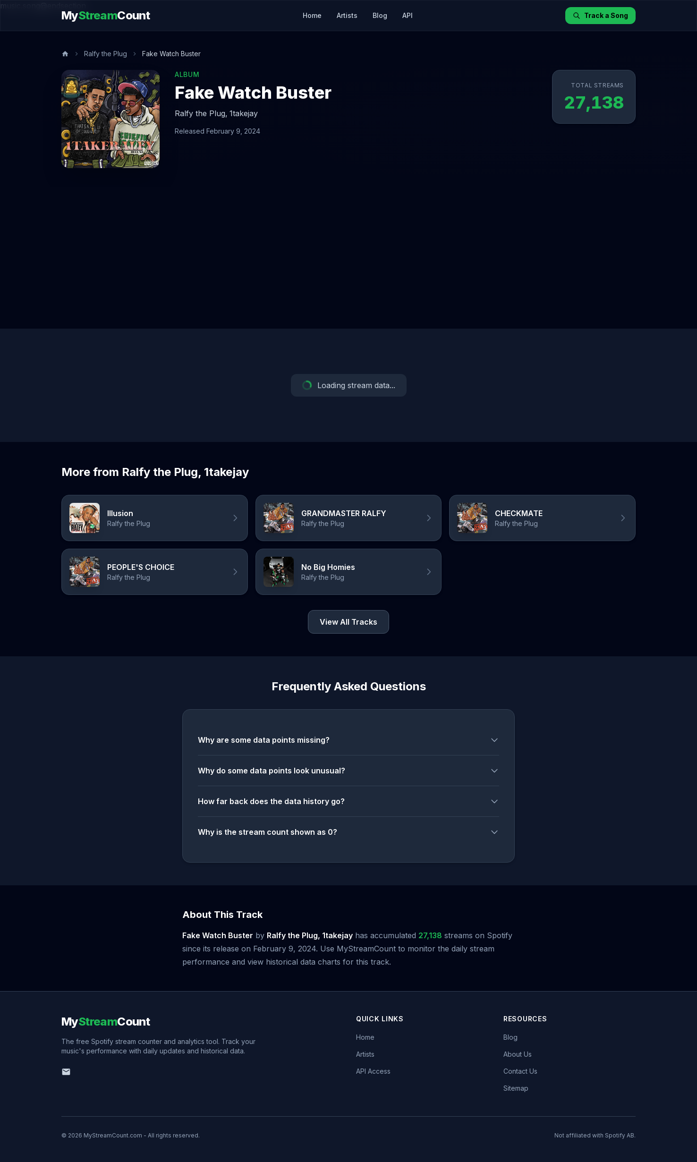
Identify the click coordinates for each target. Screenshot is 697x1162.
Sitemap (515, 1088)
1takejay (244, 113)
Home (312, 15)
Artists (347, 15)
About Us (517, 1054)
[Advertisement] (348, 258)
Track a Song (600, 15)
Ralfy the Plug (105, 54)
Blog (380, 15)
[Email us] (66, 1072)
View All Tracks (348, 622)
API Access (373, 1071)
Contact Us (520, 1071)
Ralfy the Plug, (201, 113)
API (407, 15)
